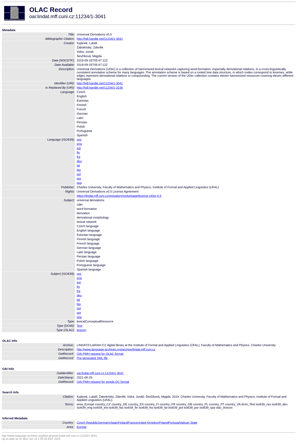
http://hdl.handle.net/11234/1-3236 (100, 87)
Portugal (174, 422)
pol (79, 174)
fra (78, 157)
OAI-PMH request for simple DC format (103, 381)
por (79, 178)
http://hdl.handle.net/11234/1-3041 (100, 38)
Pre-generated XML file (92, 358)
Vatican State (188, 422)
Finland (123, 422)
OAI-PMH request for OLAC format (100, 353)
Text (79, 325)
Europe (81, 427)
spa (79, 183)
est (79, 148)
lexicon (81, 330)
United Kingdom (148, 422)
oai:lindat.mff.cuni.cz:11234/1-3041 (100, 373)
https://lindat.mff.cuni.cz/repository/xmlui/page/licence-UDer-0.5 (119, 195)
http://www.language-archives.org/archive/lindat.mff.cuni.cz (116, 349)
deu (79, 161)
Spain (114, 422)
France (133, 422)
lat (78, 165)
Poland (163, 422)
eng (79, 144)
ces (79, 139)
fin (78, 152)
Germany (104, 422)
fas (79, 170)
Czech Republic (87, 422)
